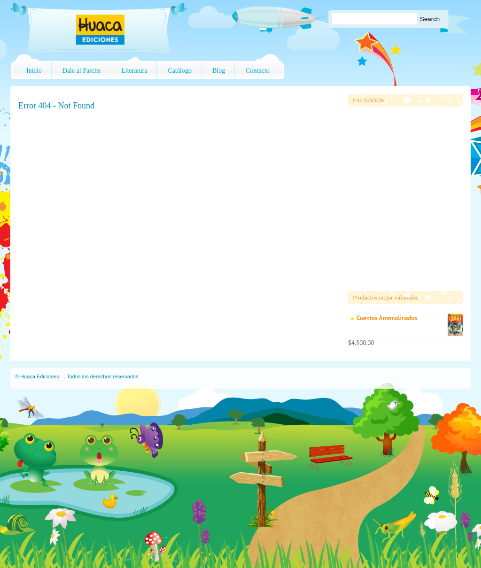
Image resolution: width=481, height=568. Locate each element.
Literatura (134, 70)
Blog (218, 70)
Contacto (258, 70)
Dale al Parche (81, 70)
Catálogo (180, 70)
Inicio (34, 70)
